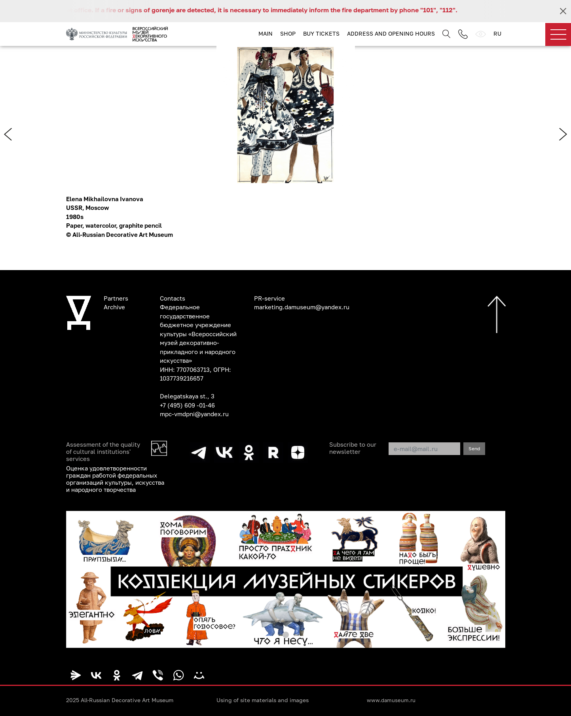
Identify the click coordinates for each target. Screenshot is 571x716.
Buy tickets (321, 33)
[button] (285, 635)
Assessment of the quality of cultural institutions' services (103, 451)
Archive (114, 306)
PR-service (269, 298)
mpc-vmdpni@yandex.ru (194, 413)
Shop (288, 33)
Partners (116, 298)
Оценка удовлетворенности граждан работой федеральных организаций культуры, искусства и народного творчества (115, 479)
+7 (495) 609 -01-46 (187, 405)
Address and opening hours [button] (391, 33)
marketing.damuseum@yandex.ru (301, 306)
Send (474, 448)
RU (497, 33)
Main (265, 33)
